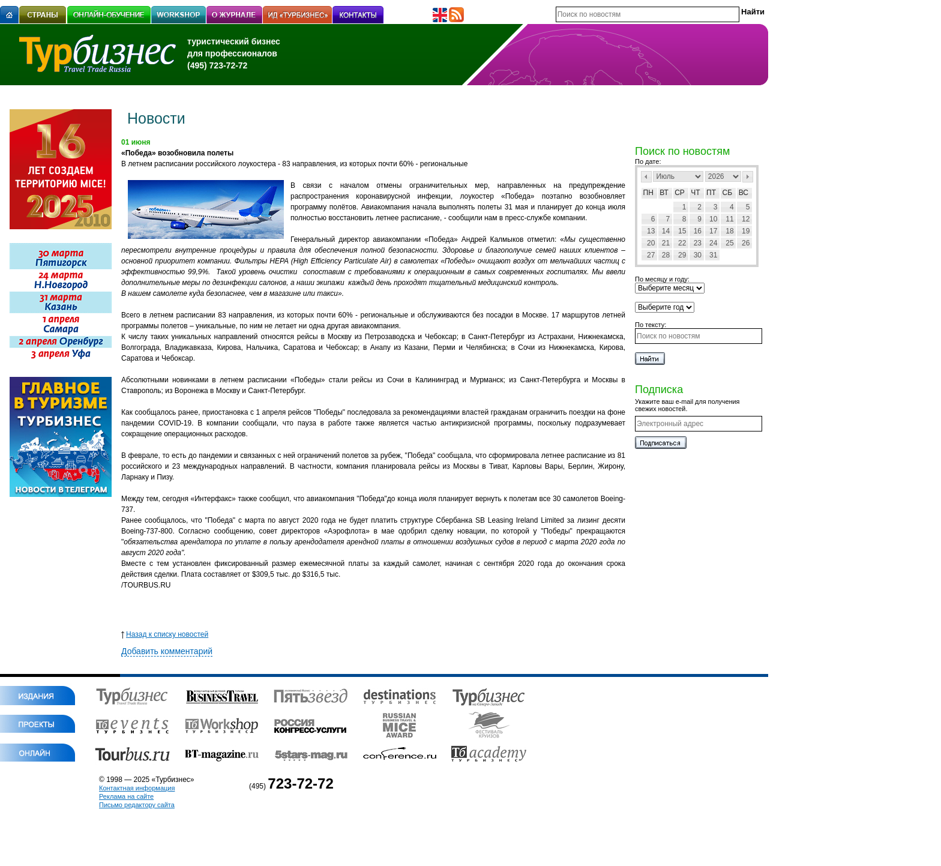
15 (682, 231)
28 (666, 255)
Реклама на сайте (126, 796)
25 (729, 243)
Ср (680, 192)
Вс (743, 192)
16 (698, 231)
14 (666, 231)
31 (713, 255)
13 (651, 231)
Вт (664, 192)
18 (729, 231)
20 (651, 243)
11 (729, 219)
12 (746, 219)
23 (698, 243)
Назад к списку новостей (164, 634)
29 (682, 255)
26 (746, 243)
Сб (728, 192)
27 (651, 255)
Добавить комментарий (166, 651)
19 (746, 231)
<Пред (646, 176)
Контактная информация (137, 788)
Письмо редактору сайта (137, 804)
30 (698, 255)
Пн (648, 192)
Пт (711, 192)
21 (666, 243)
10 (713, 219)
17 (713, 231)
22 (682, 243)
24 (713, 243)
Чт (695, 192)
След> (747, 176)
